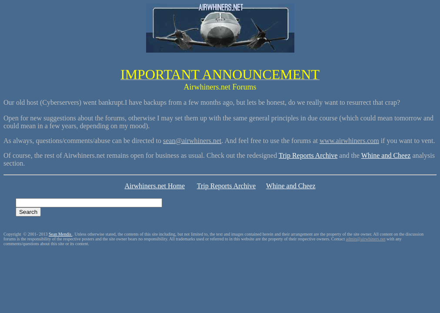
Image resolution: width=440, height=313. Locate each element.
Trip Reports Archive (308, 155)
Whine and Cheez (386, 155)
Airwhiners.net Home (154, 186)
